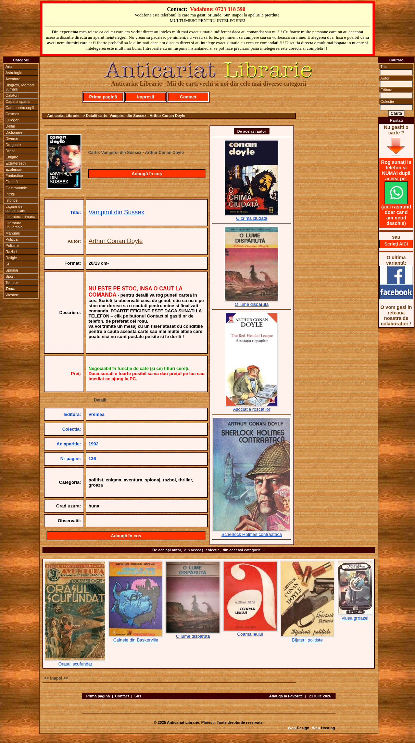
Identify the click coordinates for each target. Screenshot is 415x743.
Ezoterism (13, 169)
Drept (10, 151)
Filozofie (12, 182)
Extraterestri (15, 163)
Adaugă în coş (146, 173)
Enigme (11, 157)
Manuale (12, 233)
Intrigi (10, 194)
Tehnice (11, 282)
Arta (8, 66)
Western (12, 295)
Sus (137, 696)
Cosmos (12, 114)
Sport (9, 276)
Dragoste (13, 145)
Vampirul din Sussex (116, 212)
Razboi (11, 252)
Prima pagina (98, 696)
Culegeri (12, 120)
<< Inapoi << (56, 678)
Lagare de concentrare (15, 208)
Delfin (10, 126)
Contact (188, 96)
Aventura (13, 79)
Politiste (12, 245)
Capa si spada (17, 101)
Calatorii (12, 95)
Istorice (11, 200)
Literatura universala (14, 225)
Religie (11, 258)
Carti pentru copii (19, 108)
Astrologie (13, 73)
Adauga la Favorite (286, 696)
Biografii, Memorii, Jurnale (20, 87)
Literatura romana (20, 217)
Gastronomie (16, 188)
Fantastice (14, 175)
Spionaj (11, 270)
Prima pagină (103, 96)
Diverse (11, 138)
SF (7, 264)
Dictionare (14, 132)
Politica (11, 239)
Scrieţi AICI (396, 244)
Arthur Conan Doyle (116, 241)
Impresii (145, 96)
